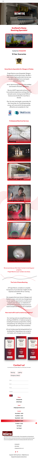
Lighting (20, 372)
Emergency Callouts (15, 375)
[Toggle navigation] (3, 1)
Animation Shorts (23, 456)
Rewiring (13, 372)
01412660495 (22, 51)
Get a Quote (9, 357)
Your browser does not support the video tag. (19, 41)
